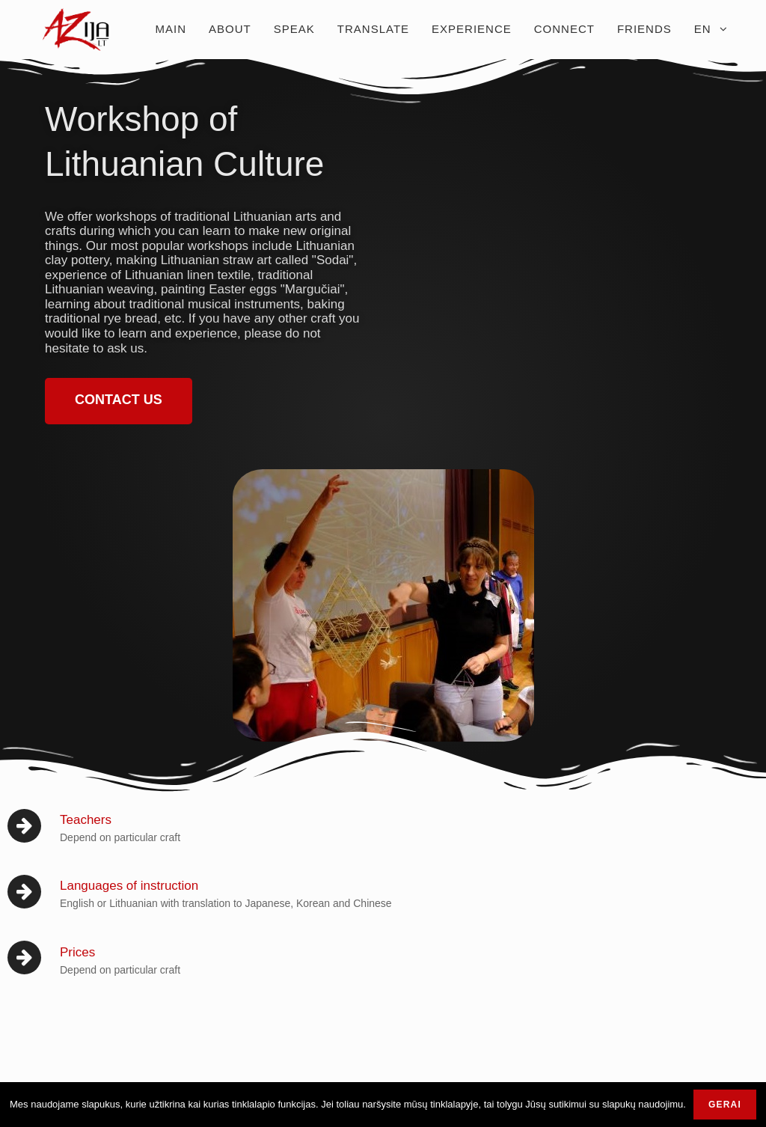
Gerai (724, 1104)
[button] (118, 401)
